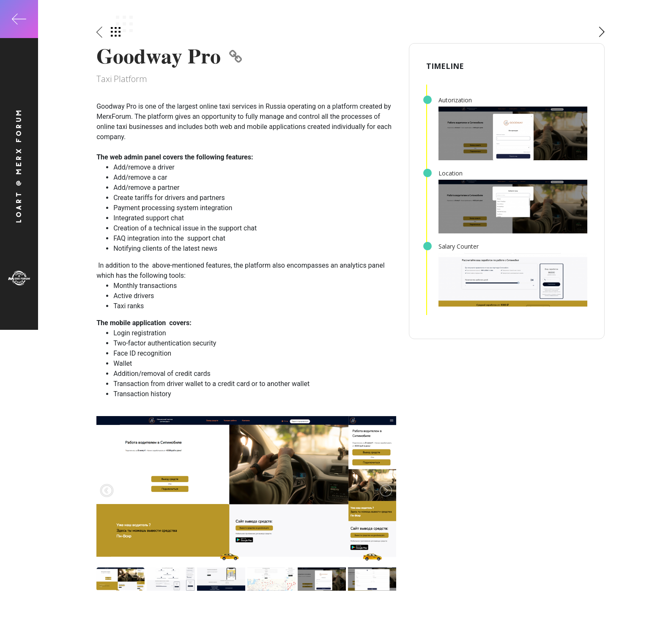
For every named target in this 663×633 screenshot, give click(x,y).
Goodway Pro (169, 56)
